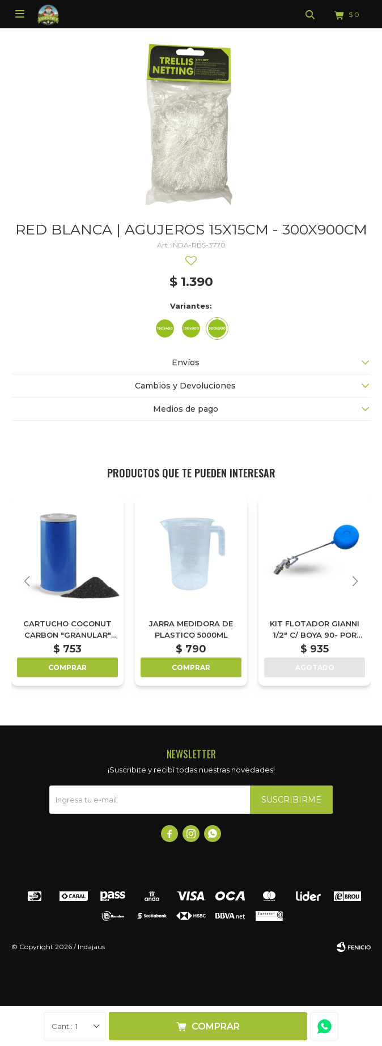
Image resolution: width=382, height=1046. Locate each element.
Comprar (216, 1026)
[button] (355, 581)
